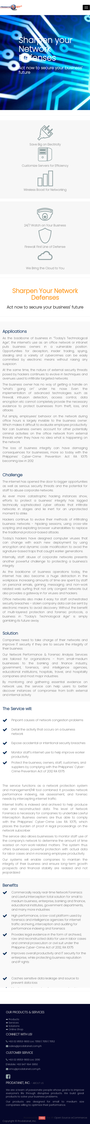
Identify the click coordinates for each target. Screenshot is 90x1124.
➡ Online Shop (14, 1029)
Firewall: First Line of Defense (45, 247)
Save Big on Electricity (45, 144)
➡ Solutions (13, 1026)
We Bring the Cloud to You (45, 268)
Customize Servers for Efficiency (45, 166)
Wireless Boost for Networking (45, 190)
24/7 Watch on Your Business (45, 225)
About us (38, 1083)
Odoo (42, 1118)
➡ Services (12, 1022)
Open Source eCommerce (70, 1117)
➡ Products (12, 1019)
